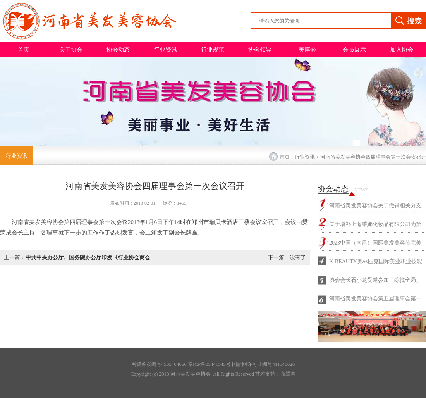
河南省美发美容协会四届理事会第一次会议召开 (373, 157)
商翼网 (287, 374)
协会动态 (118, 50)
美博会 (307, 50)
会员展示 (354, 50)
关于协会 (70, 50)
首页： (287, 157)
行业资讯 (165, 50)
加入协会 (401, 50)
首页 (23, 50)
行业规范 (212, 50)
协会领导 (259, 50)
